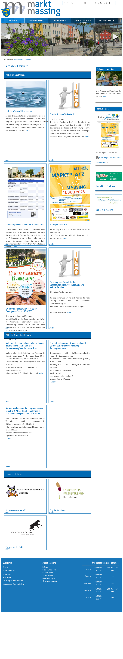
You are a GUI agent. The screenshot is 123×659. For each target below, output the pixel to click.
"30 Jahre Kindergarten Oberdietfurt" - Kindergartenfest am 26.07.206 (22, 348)
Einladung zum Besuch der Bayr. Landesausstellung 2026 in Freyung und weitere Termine (67, 323)
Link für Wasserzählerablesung (19, 111)
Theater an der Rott (14, 588)
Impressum (6, 621)
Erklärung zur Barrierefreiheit (13, 628)
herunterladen (101, 162)
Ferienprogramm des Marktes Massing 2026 (25, 244)
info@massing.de (48, 626)
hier (104, 97)
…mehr (27, 130)
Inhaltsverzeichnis (9, 618)
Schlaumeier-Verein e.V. (16, 544)
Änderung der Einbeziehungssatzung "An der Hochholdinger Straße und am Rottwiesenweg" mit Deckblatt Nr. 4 (25, 403)
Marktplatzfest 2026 (59, 244)
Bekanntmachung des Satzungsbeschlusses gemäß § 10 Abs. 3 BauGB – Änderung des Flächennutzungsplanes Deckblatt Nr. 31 (24, 456)
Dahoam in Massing (104, 210)
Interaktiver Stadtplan (105, 186)
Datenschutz (7, 625)
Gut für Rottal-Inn (58, 544)
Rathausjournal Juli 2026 (109, 157)
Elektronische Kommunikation (13, 631)
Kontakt (5, 615)
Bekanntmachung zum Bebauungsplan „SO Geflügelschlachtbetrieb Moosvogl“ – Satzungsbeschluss (68, 403)
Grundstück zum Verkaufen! (62, 114)
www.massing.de (51, 629)
